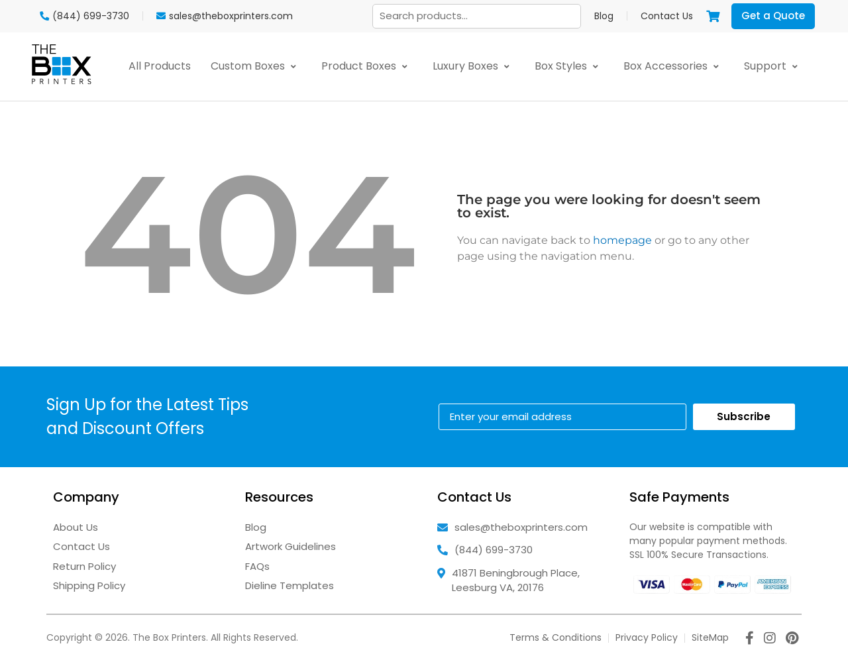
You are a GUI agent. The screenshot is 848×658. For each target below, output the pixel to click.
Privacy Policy (646, 637)
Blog (603, 16)
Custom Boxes (256, 66)
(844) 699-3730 (493, 550)
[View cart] (713, 16)
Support (773, 66)
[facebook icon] (749, 639)
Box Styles (569, 66)
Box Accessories (673, 66)
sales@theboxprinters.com (521, 527)
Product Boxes (367, 66)
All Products (160, 66)
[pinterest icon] (792, 639)
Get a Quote (773, 16)
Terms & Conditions (555, 637)
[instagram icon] (770, 639)
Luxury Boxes (474, 66)
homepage (622, 240)
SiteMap (710, 637)
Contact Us (667, 16)
